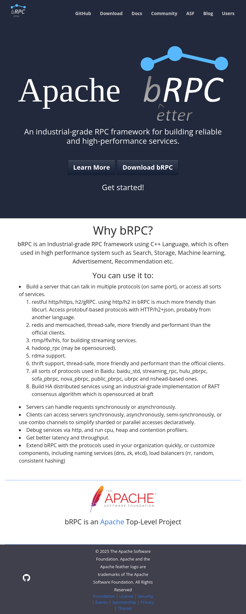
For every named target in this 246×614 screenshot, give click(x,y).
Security (145, 596)
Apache (112, 521)
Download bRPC (147, 167)
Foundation (104, 596)
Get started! (123, 187)
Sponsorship (124, 602)
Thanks (125, 608)
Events (101, 602)
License (126, 596)
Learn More (91, 167)
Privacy (147, 602)
